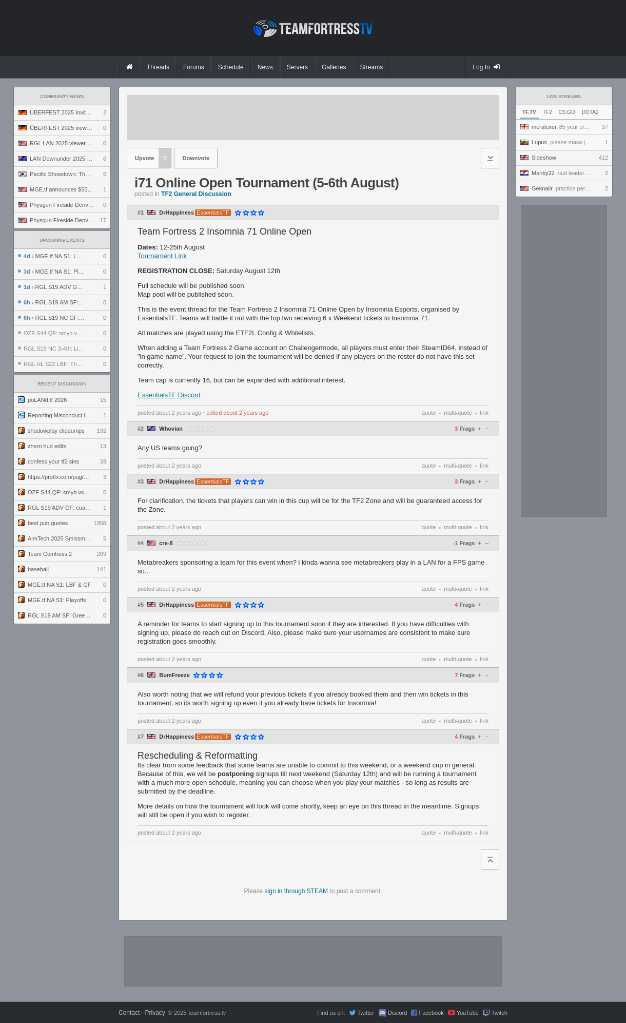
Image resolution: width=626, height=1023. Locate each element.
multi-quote (458, 413)
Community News (62, 96)
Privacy (155, 1012)
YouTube (468, 1013)
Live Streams (564, 96)
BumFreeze (174, 675)
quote (429, 413)
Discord (397, 1013)
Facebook (431, 1013)
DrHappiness (176, 213)
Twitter (365, 1013)
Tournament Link (162, 256)
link (484, 413)
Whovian (171, 429)
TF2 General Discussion (196, 194)
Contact (129, 1012)
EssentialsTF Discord (169, 395)
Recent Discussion (62, 384)
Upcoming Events (62, 240)
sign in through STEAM (296, 891)
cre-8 (165, 543)
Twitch (499, 1013)
